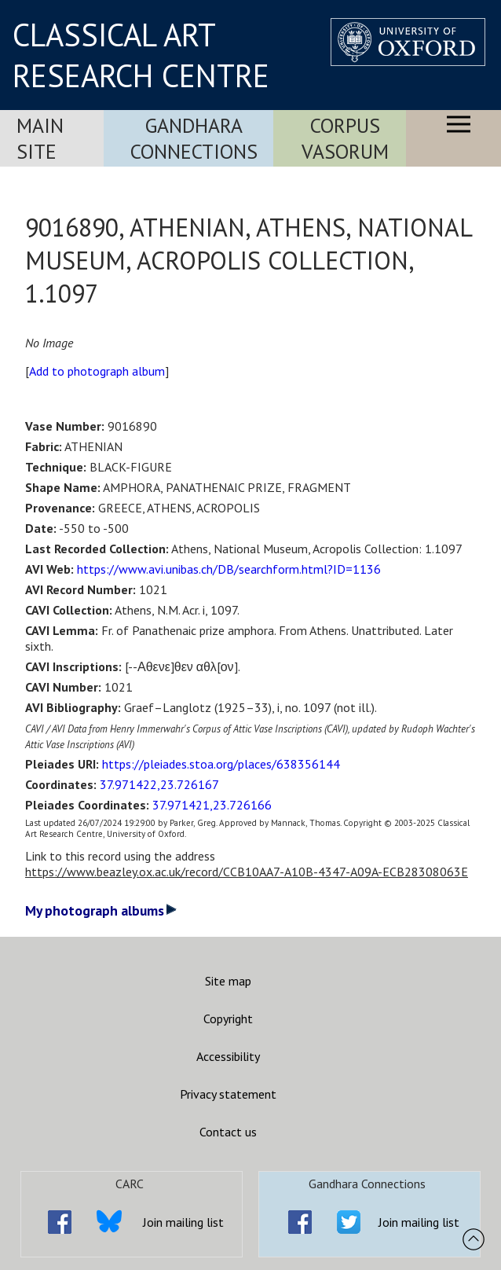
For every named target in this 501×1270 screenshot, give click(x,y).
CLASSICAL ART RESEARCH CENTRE (141, 55)
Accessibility (228, 1056)
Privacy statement (228, 1094)
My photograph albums (101, 910)
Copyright (228, 1018)
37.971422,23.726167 (159, 784)
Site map (228, 981)
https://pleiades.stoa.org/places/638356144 (221, 764)
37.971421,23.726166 (212, 805)
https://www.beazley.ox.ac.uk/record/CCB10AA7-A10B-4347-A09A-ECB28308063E (246, 871)
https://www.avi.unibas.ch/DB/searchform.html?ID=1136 (229, 569)
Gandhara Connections (194, 138)
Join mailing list (183, 1222)
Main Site (40, 138)
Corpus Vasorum (345, 138)
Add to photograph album (97, 371)
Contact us (228, 1132)
